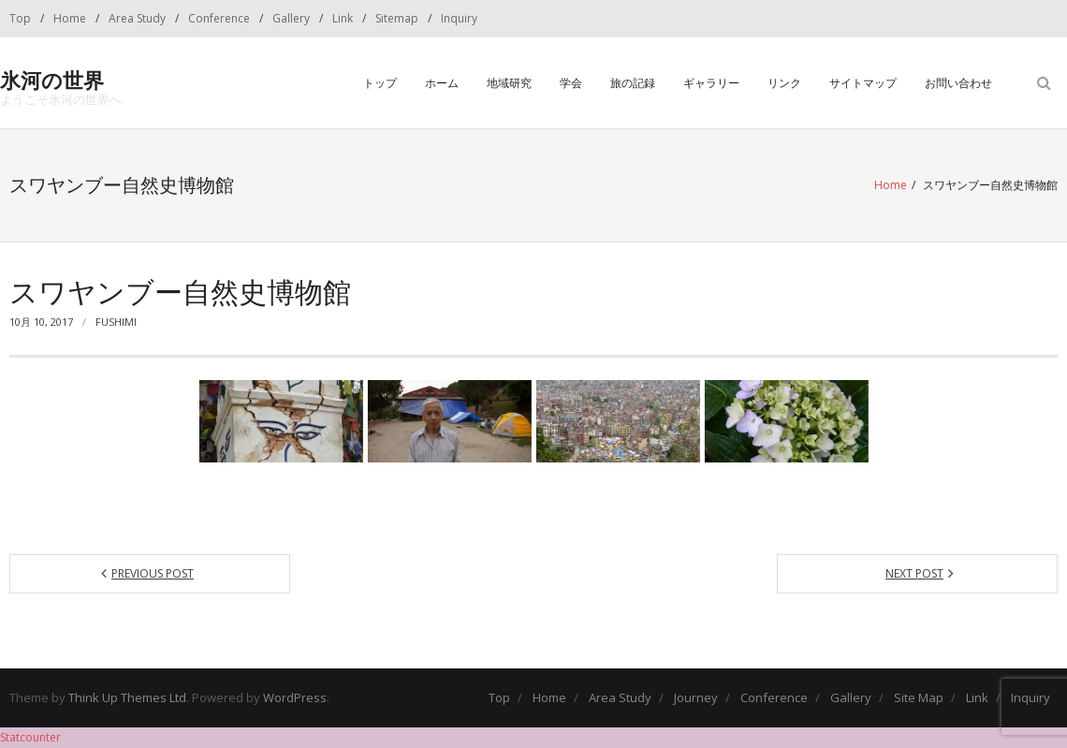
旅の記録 (632, 83)
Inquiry (459, 18)
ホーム (442, 83)
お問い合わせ (958, 83)
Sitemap (396, 18)
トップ (380, 83)
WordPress (295, 697)
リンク (784, 83)
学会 (571, 83)
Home (69, 18)
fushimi (116, 322)
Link (342, 18)
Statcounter (30, 737)
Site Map (918, 697)
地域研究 (509, 83)
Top (20, 18)
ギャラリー (711, 83)
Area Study (137, 18)
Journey (696, 697)
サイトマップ (863, 83)
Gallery (291, 18)
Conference (219, 18)
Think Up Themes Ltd (127, 697)
